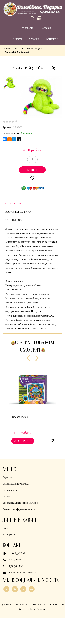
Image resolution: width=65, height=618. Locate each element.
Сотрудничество (11, 490)
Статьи (6, 496)
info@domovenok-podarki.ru (23, 572)
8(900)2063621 (16, 559)
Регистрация (9, 534)
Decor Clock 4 (20, 416)
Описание (13, 203)
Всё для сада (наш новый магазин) (20, 503)
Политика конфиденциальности (19, 509)
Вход (5, 528)
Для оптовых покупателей (16, 483)
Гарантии (7, 477)
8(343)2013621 (16, 566)
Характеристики (18, 211)
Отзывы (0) (13, 220)
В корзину (22, 441)
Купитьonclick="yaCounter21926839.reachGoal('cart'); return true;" (32, 170)
